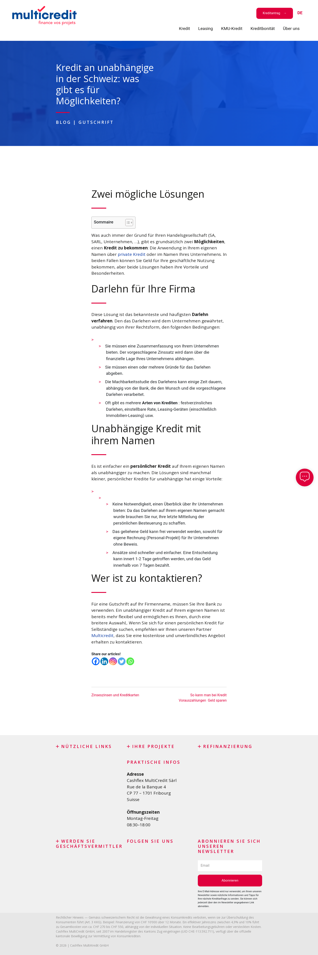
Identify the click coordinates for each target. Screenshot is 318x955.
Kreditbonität (263, 28)
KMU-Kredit (231, 28)
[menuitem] (299, 13)
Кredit (184, 28)
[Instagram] (113, 661)
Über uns (291, 28)
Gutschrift (96, 122)
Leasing (205, 28)
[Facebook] (96, 661)
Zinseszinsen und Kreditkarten (115, 695)
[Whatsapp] (130, 661)
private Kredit (131, 254)
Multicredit (102, 635)
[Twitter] (122, 661)
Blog (63, 122)
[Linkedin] (104, 661)
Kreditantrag (271, 13)
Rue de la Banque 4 (146, 787)
